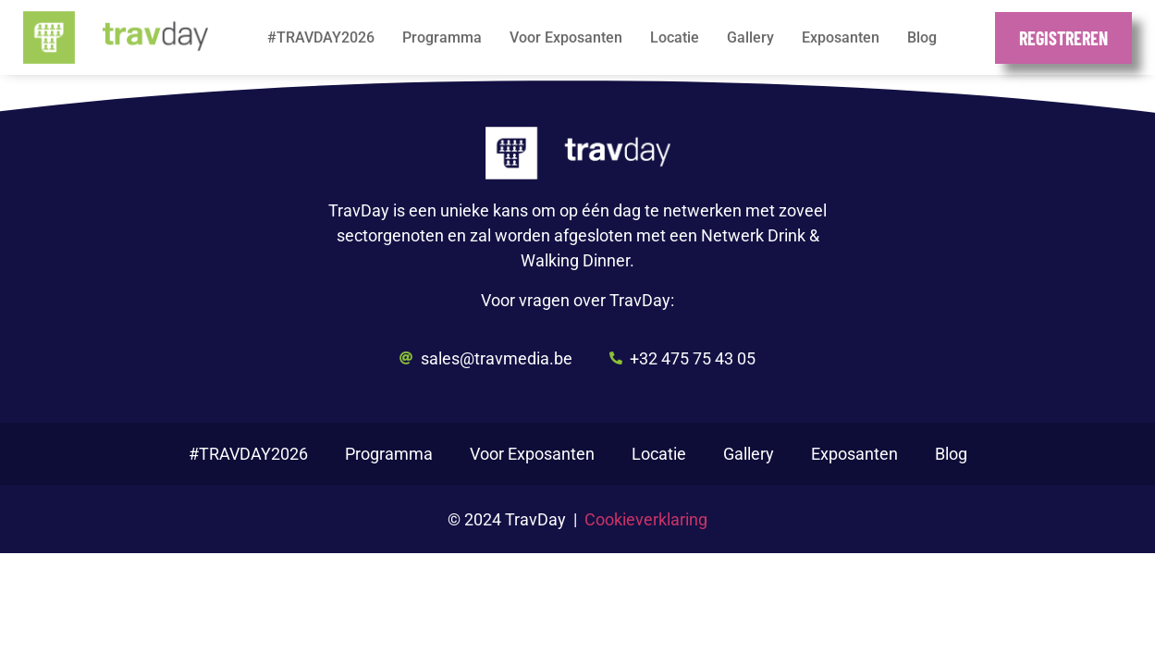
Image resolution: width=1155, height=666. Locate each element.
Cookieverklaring (645, 519)
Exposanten (840, 37)
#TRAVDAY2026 (321, 37)
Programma (442, 37)
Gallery (750, 37)
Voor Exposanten (566, 37)
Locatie (674, 37)
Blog (922, 37)
